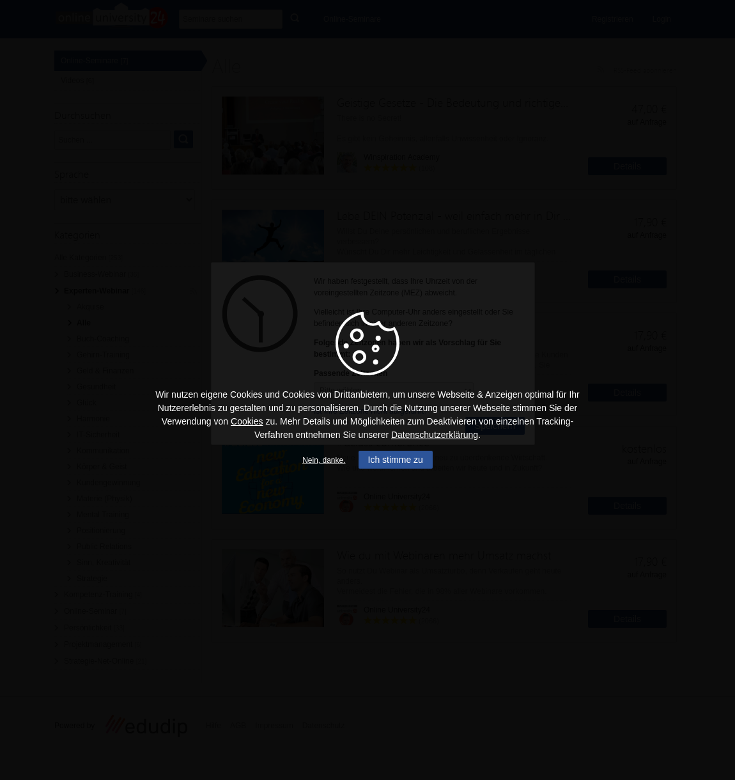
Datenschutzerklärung (434, 435)
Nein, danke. (323, 460)
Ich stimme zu (395, 460)
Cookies (247, 421)
